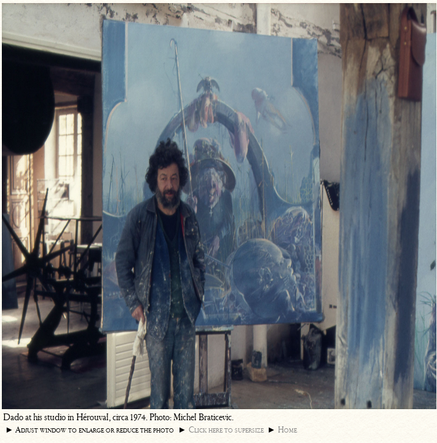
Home (287, 430)
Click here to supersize (226, 430)
